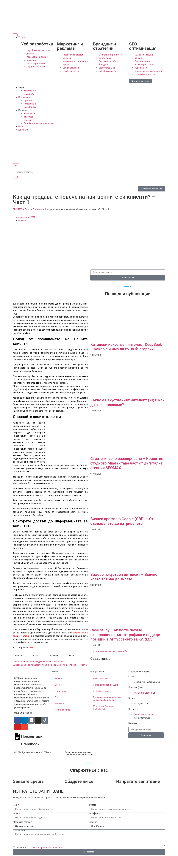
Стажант (28, 120)
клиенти (100, 651)
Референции (30, 103)
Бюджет (93, 822)
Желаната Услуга (22, 822)
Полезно (37, 209)
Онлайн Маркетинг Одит (105, 685)
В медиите (29, 94)
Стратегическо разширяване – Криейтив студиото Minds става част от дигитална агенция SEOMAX (126, 463)
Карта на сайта (62, 709)
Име (15, 805)
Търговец (28, 116)
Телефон (93, 813)
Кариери (22, 110)
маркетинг (110, 651)
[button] (22, 655)
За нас (21, 87)
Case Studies (30, 107)
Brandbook (30, 744)
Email (16, 813)
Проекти (28, 100)
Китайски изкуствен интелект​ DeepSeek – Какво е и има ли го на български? (126, 346)
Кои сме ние (30, 90)
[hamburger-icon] (15, 34)
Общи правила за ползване (79, 754)
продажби (122, 651)
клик (32, 647)
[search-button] (15, 177)
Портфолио (24, 97)
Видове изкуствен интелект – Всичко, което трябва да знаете (124, 576)
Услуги (21, 37)
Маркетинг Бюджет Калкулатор (103, 707)
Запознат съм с (38, 847)
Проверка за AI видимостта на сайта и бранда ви (107, 698)
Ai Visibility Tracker (102, 691)
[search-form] (89, 172)
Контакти (23, 130)
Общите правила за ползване (47, 847)
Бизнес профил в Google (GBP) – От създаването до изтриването (122, 521)
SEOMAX (17, 209)
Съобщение (19, 831)
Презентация (33, 736)
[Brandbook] (17, 744)
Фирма (92, 805)
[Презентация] (17, 736)
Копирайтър (30, 113)
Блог (20, 126)
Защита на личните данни (78, 752)
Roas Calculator (100, 678)
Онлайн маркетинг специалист (39, 123)
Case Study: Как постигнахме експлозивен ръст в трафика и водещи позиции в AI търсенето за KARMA (125, 634)
